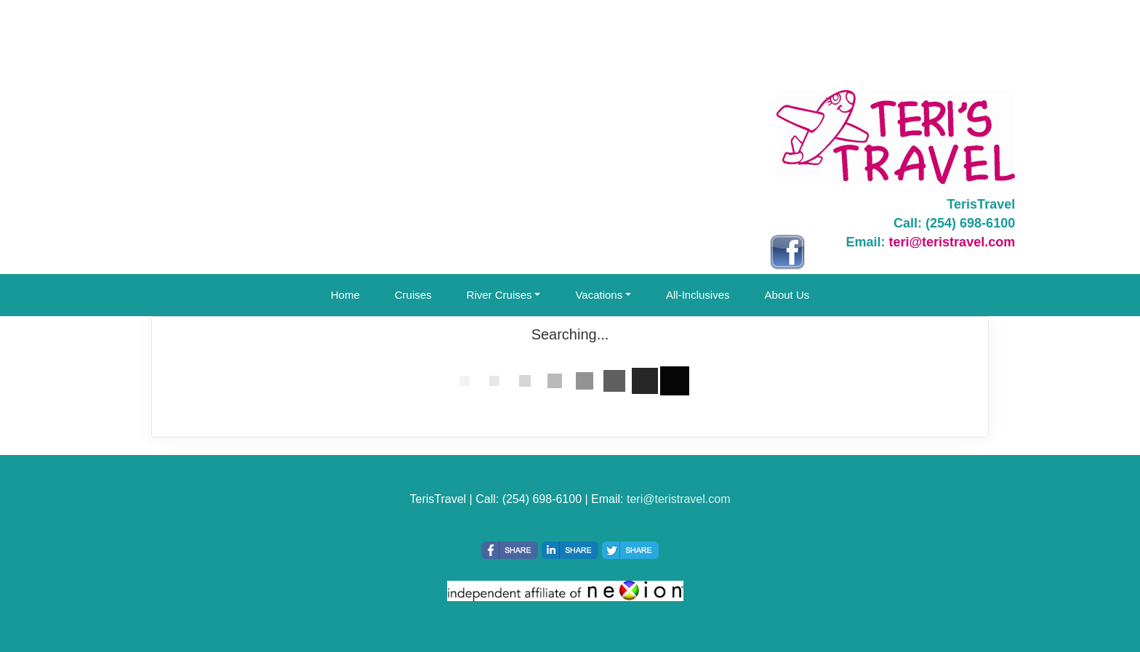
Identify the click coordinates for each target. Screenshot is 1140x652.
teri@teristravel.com (952, 242)
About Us (787, 295)
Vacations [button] (598, 295)
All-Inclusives (698, 295)
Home (345, 295)
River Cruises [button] (499, 295)
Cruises (413, 295)
